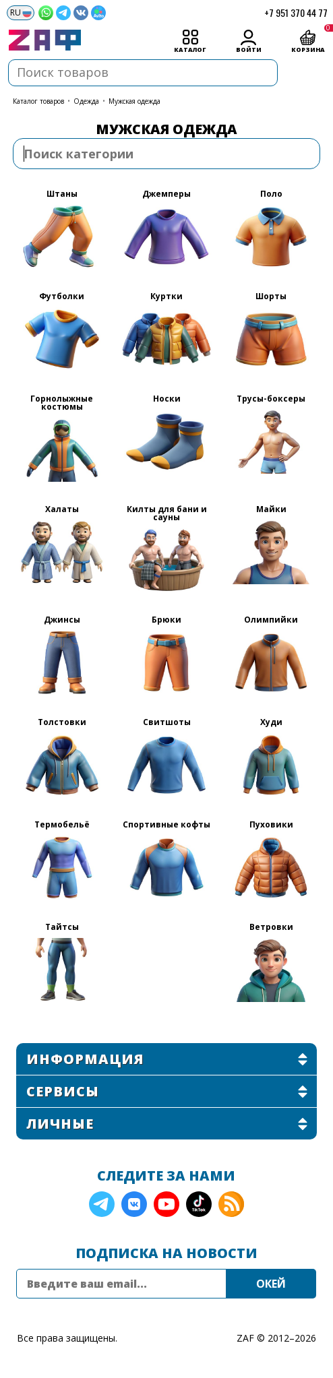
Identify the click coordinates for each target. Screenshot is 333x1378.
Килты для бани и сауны (167, 514)
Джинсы (62, 620)
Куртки (166, 297)
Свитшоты (167, 723)
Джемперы (166, 194)
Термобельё (62, 825)
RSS (231, 1204)
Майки (271, 510)
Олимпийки (271, 620)
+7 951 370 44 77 (296, 12)
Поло (271, 194)
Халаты (62, 510)
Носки (167, 399)
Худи (271, 723)
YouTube (166, 1204)
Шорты (270, 297)
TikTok (199, 1204)
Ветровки (271, 928)
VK (134, 1204)
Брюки (166, 620)
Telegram (102, 1204)
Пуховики (271, 825)
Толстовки (62, 723)
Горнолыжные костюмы (61, 403)
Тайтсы (62, 928)
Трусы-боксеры (271, 399)
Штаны (62, 194)
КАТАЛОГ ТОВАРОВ (38, 101)
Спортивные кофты (166, 825)
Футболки (61, 297)
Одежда (86, 101)
